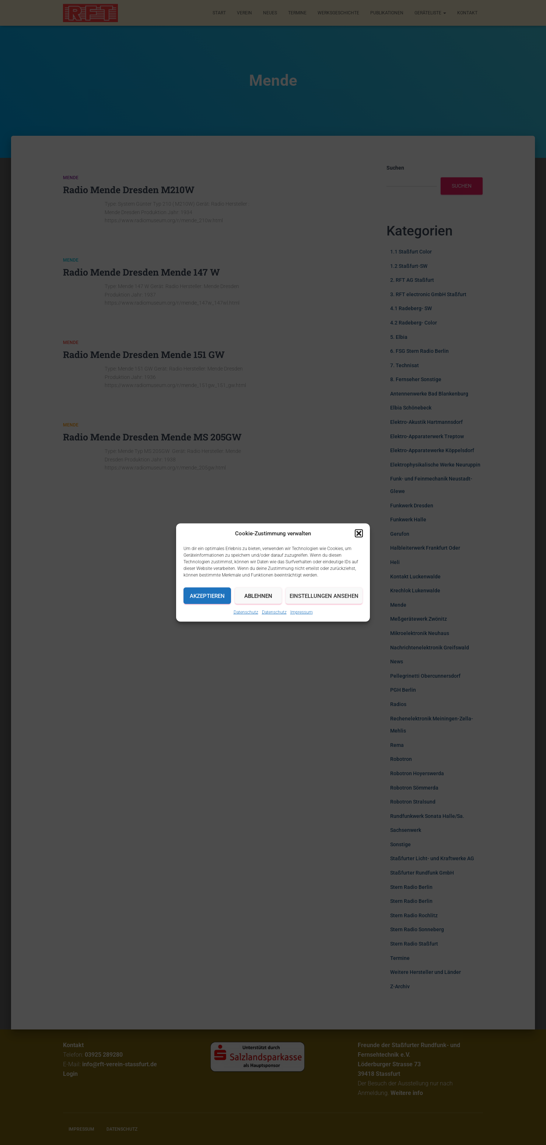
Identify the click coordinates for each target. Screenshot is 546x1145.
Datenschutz (246, 612)
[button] (359, 533)
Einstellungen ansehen (324, 595)
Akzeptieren (207, 595)
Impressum (301, 612)
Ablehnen (258, 595)
